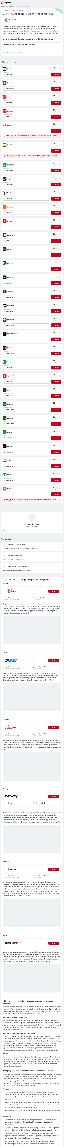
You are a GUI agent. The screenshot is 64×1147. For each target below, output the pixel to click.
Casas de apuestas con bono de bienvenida (15, 1099)
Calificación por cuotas (8, 1097)
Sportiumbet (11, 376)
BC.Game (10, 404)
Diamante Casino (12, 333)
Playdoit (9, 111)
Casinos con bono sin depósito (43, 1115)
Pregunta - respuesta (7, 1129)
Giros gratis (36, 1117)
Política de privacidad (40, 1131)
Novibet (9, 193)
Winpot (9, 97)
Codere (9, 362)
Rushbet (10, 235)
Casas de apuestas (10, 6)
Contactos (36, 1126)
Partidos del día (6, 1110)
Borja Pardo (12, 1020)
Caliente (9, 446)
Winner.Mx (10, 305)
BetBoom (10, 348)
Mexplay (10, 221)
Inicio (2, 6)
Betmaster (10, 319)
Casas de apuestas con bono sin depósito (14, 1101)
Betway (9, 390)
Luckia (9, 488)
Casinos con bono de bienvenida (43, 1113)
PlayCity (10, 263)
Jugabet (9, 179)
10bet (9, 460)
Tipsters (35, 1101)
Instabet (9, 432)
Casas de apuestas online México (11, 1094)
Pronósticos (37, 1104)
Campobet (10, 165)
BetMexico (10, 277)
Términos (36, 1129)
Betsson (10, 207)
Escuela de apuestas (7, 1126)
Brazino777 (10, 418)
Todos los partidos (7, 1113)
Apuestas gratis (6, 1104)
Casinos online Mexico (40, 1110)
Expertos (36, 1099)
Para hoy (35, 1094)
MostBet (10, 83)
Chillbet (9, 249)
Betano (9, 125)
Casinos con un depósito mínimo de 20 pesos (47, 1120)
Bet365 (9, 145)
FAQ (2, 1131)
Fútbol (35, 1097)
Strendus (10, 291)
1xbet (9, 69)
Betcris (9, 474)
